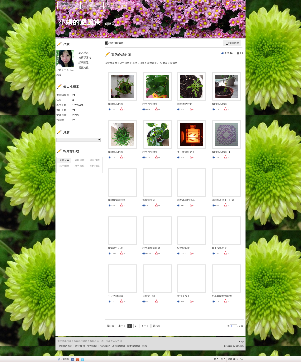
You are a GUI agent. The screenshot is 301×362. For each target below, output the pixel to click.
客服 (144, 346)
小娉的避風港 (79, 22)
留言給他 (83, 67)
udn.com (240, 346)
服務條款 (105, 346)
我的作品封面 (121, 54)
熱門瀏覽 (64, 165)
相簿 (92, 5)
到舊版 (110, 23)
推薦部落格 (85, 57)
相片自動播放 (115, 42)
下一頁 (145, 325)
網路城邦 (233, 359)
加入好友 (83, 52)
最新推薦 (95, 160)
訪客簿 (115, 5)
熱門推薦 (95, 165)
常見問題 (92, 346)
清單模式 (234, 43)
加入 (223, 359)
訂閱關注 (83, 62)
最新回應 (79, 160)
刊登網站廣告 (64, 346)
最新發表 (64, 160)
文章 (69, 5)
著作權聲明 (118, 346)
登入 (216, 359)
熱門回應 (79, 165)
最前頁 (110, 325)
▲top (241, 341)
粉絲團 (65, 359)
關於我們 (80, 346)
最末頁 (156, 325)
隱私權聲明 (133, 346)
